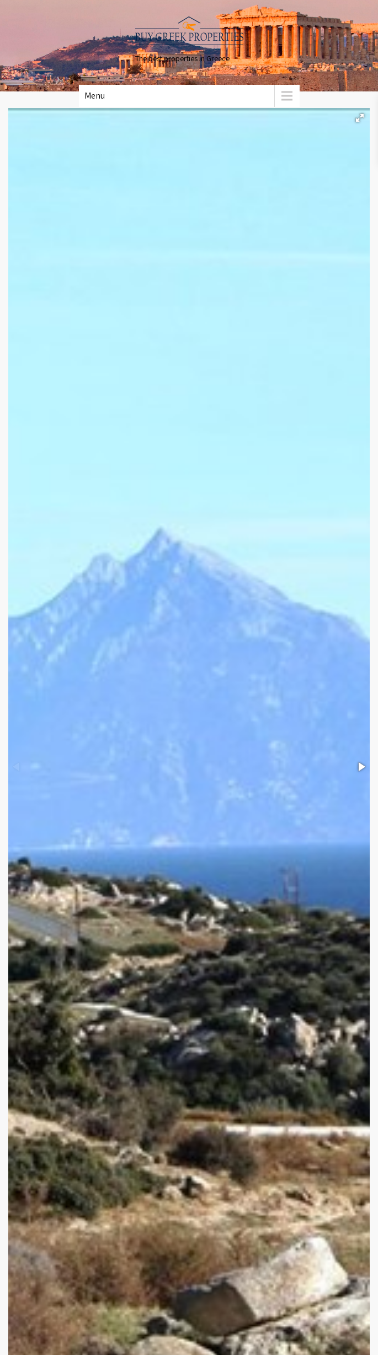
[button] (360, 118)
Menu (94, 95)
